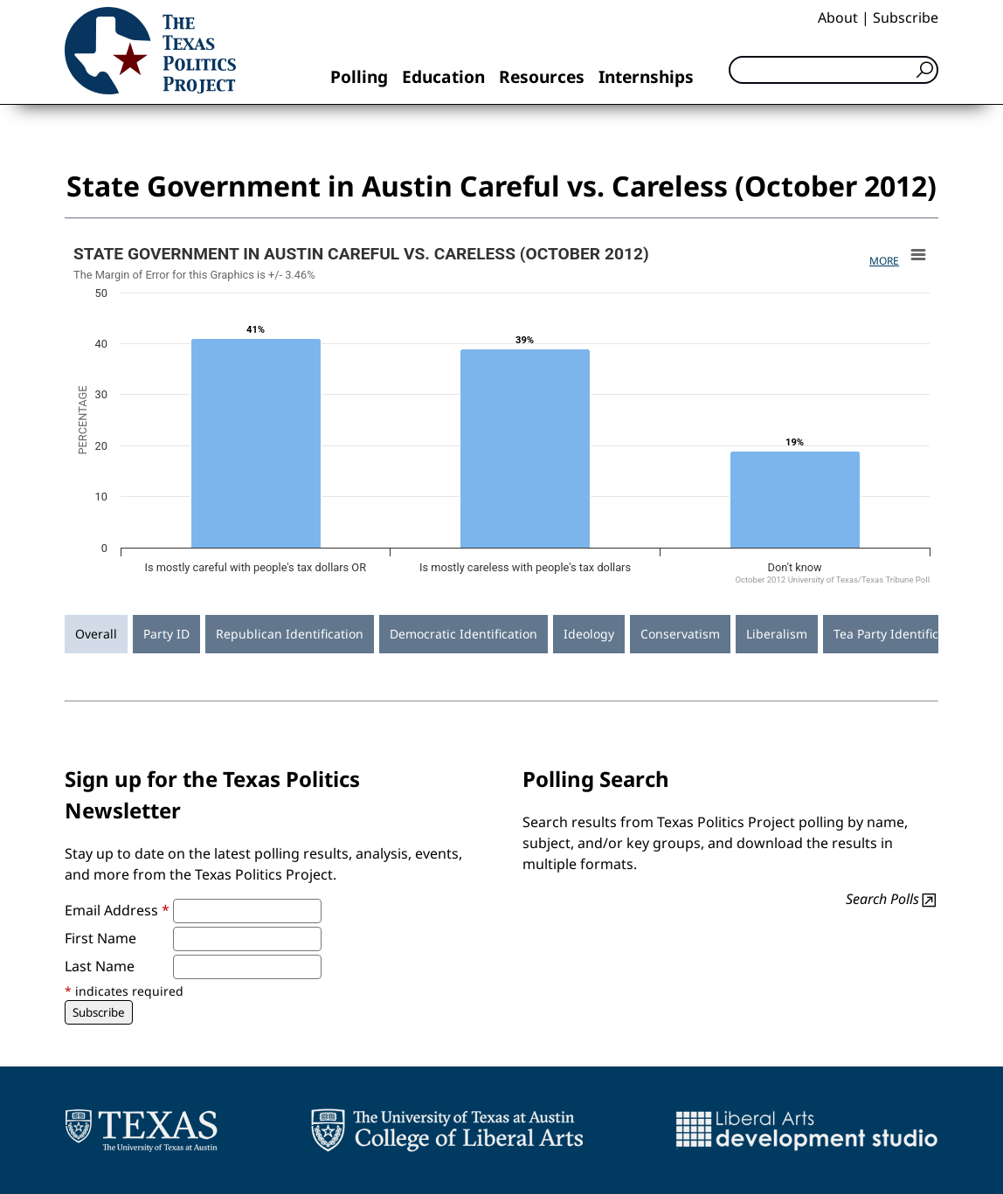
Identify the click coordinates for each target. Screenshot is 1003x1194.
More (884, 260)
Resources (542, 76)
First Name (100, 938)
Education (443, 76)
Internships (646, 76)
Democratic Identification (463, 633)
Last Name (100, 966)
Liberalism (776, 633)
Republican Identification (289, 633)
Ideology (589, 633)
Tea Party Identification (901, 633)
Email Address (117, 910)
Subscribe (905, 17)
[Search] (833, 70)
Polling (359, 76)
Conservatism (680, 633)
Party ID (166, 633)
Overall (96, 633)
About (838, 17)
